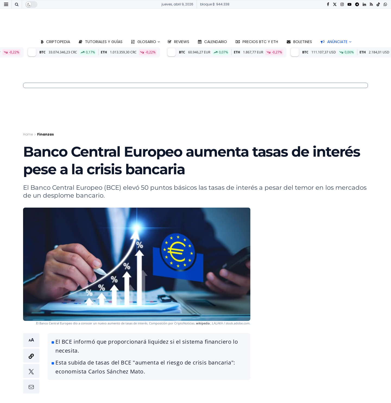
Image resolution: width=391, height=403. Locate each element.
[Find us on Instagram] (342, 4)
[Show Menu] (6, 4)
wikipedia (203, 323)
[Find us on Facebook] (328, 4)
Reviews (178, 41)
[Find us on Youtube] (349, 4)
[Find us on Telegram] (357, 4)
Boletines (299, 41)
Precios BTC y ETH (257, 41)
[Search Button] (16, 4)
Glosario (143, 41)
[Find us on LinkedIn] (364, 4)
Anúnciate (334, 41)
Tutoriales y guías (100, 41)
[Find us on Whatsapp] (385, 4)
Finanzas (45, 134)
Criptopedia (55, 41)
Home (28, 134)
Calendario (212, 41)
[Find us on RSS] (371, 4)
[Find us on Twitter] (335, 4)
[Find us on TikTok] (378, 5)
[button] (31, 363)
